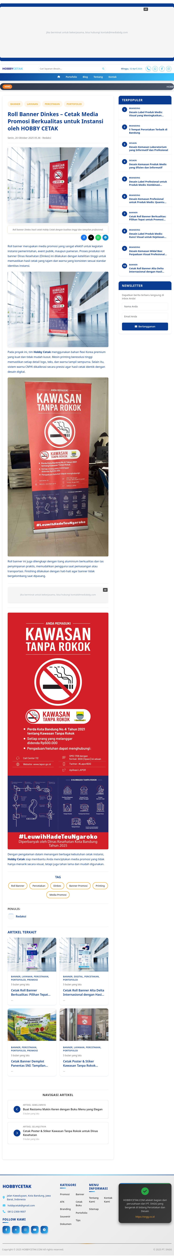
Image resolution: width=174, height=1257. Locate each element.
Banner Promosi (78, 886)
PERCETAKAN (52, 104)
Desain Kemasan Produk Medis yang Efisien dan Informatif (148, 166)
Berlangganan (145, 326)
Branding (65, 1210)
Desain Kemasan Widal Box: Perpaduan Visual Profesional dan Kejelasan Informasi (147, 253)
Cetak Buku (79, 1204)
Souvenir (65, 1217)
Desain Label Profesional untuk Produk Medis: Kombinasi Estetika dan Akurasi (148, 183)
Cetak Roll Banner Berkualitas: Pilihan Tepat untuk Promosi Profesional (147, 218)
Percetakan (38, 886)
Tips (78, 1221)
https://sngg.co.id (144, 1217)
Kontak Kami (108, 1200)
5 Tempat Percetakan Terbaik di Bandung (148, 131)
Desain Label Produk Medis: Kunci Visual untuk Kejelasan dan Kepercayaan (146, 235)
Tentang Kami (94, 1200)
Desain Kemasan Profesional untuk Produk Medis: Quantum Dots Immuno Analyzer (148, 201)
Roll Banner (17, 886)
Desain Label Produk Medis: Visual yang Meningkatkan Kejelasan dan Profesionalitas (147, 114)
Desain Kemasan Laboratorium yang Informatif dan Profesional (148, 149)
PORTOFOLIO (74, 104)
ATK (62, 1202)
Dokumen (65, 1225)
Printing (100, 886)
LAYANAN (32, 104)
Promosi (65, 1195)
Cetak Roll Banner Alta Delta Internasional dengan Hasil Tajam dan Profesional (146, 270)
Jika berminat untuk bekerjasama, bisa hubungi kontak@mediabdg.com (87, 32)
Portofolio (81, 1214)
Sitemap (94, 1210)
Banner (80, 1195)
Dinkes (57, 886)
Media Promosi (57, 895)
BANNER (15, 104)
